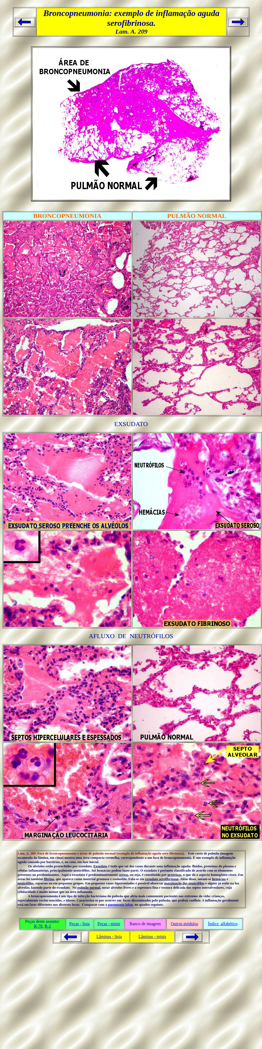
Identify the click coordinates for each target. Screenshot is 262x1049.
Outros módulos (184, 923)
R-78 (38, 926)
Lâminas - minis (152, 936)
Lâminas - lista (109, 936)
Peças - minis (108, 923)
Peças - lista (79, 923)
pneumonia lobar (120, 905)
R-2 (47, 926)
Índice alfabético (223, 923)
